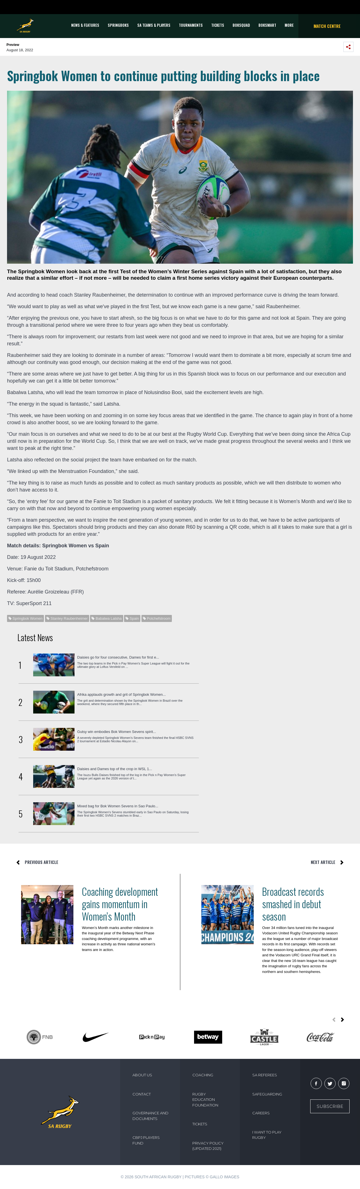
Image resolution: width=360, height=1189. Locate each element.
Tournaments (191, 25)
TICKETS (217, 25)
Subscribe (330, 1106)
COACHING (202, 1075)
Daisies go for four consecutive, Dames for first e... (118, 657)
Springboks (118, 25)
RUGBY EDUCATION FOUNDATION (205, 1099)
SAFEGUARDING (267, 1094)
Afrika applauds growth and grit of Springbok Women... (121, 694)
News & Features (85, 25)
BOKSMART (267, 25)
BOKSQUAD (241, 25)
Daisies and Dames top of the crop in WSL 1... (114, 769)
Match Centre (327, 26)
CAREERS (261, 1113)
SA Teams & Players (153, 25)
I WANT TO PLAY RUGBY (267, 1135)
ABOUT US (142, 1075)
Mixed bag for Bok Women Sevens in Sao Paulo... (117, 806)
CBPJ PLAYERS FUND (146, 1140)
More (289, 25)
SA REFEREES (264, 1075)
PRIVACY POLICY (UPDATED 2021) (208, 1146)
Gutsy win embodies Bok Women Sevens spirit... (116, 732)
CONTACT (141, 1094)
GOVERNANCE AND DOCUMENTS (150, 1116)
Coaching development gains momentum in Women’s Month (120, 903)
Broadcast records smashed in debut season (293, 903)
